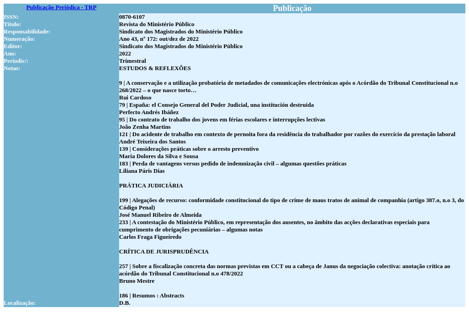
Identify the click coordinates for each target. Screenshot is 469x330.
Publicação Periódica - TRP (61, 7)
